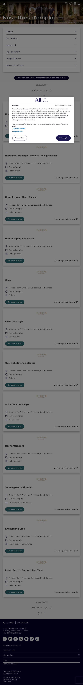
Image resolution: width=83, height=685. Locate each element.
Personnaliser (19, 138)
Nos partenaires (17, 131)
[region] (41, 120)
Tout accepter (63, 138)
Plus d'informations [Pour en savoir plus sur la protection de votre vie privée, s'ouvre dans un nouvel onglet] (19, 128)
